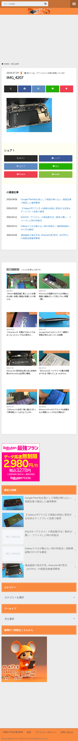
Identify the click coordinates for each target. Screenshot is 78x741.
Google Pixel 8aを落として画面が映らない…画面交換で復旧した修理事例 (46, 201)
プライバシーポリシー (45, 732)
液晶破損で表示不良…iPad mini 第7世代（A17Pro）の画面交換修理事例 (45, 237)
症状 (29, 732)
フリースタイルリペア (23, 738)
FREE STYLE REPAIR (13, 732)
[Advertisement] (39, 38)
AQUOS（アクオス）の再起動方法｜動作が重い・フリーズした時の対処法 (46, 219)
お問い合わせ (66, 732)
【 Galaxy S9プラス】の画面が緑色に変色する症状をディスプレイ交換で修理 (46, 210)
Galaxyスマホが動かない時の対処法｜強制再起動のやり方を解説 (45, 228)
